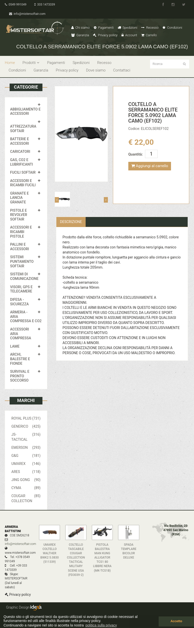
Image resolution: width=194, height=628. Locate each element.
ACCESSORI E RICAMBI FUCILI (23, 183)
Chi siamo (80, 27)
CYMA (26, 487)
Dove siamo (95, 70)
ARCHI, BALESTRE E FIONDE (20, 358)
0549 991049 (15, 4)
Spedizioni (127, 27)
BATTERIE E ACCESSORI (19, 141)
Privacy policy (105, 35)
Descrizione (71, 222)
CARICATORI (20, 152)
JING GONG (26, 479)
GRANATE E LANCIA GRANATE (19, 197)
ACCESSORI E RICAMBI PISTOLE (21, 231)
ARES (26, 471)
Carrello (149, 35)
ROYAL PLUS (26, 418)
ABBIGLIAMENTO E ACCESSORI (25, 111)
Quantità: (135, 154)
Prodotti (30, 62)
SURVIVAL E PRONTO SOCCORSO (19, 376)
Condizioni (172, 27)
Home (10, 62)
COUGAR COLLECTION (26, 498)
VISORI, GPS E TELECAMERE (21, 289)
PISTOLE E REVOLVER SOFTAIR (18, 214)
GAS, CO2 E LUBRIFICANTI (21, 162)
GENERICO (26, 426)
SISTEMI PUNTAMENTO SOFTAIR (22, 261)
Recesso (149, 27)
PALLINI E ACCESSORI (19, 246)
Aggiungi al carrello (149, 166)
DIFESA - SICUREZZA (19, 302)
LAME (14, 346)
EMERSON (26, 447)
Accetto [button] (176, 621)
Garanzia (80, 35)
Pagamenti (104, 27)
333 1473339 (44, 4)
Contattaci (121, 70)
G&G (26, 455)
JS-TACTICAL (26, 436)
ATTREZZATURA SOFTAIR (23, 128)
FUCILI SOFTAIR (23, 172)
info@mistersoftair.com (27, 14)
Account (129, 35)
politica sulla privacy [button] (101, 625)
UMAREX (26, 463)
